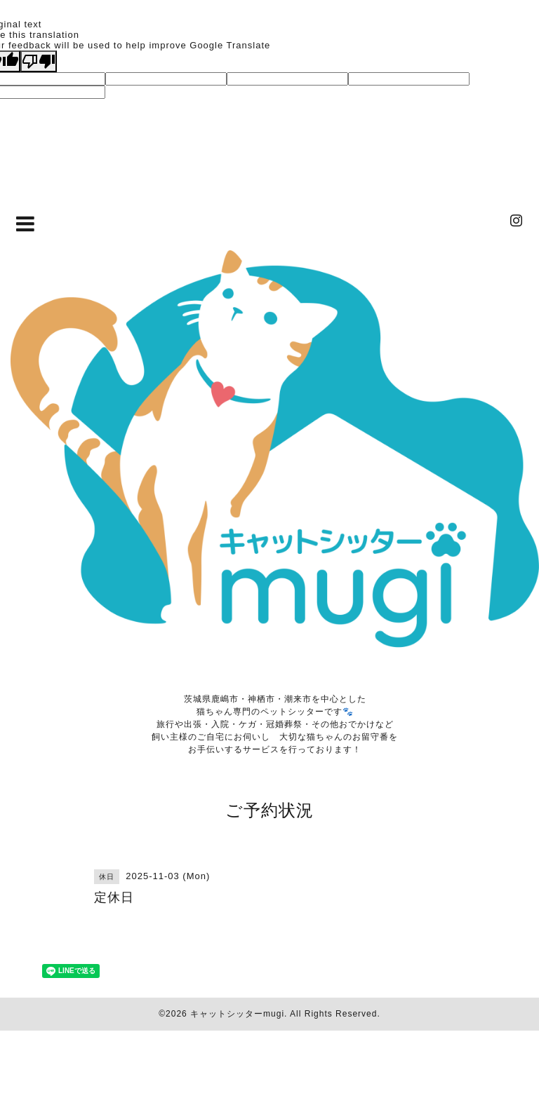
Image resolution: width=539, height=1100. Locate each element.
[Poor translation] (38, 61)
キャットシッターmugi (237, 1014)
